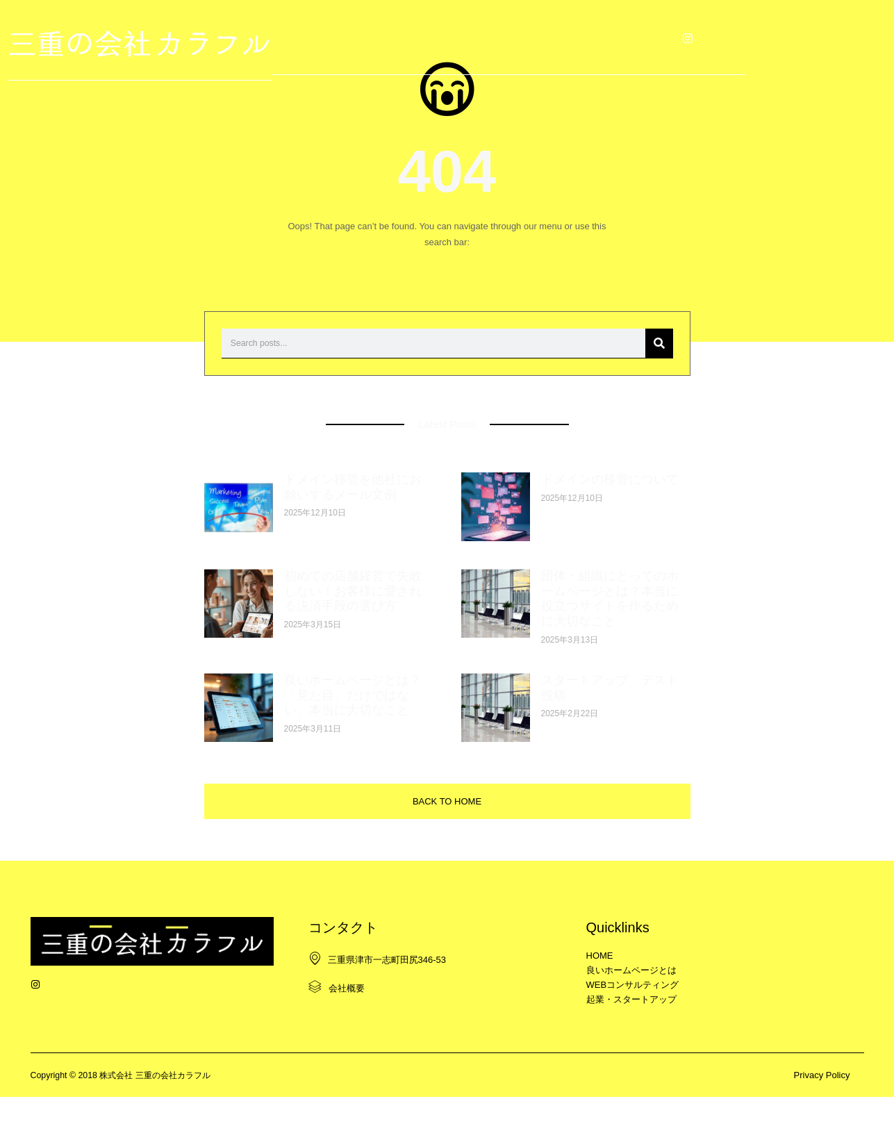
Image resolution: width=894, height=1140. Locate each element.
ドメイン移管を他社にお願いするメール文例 (353, 505)
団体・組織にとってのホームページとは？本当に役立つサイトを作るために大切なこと (610, 616)
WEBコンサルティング (485, 36)
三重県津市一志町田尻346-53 (376, 985)
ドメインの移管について (610, 497)
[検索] (659, 361)
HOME (279, 36)
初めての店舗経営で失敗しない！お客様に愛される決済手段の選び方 (353, 609)
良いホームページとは (366, 36)
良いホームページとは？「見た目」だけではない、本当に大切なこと (353, 713)
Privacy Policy (822, 1117)
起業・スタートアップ (605, 36)
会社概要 (336, 1014)
